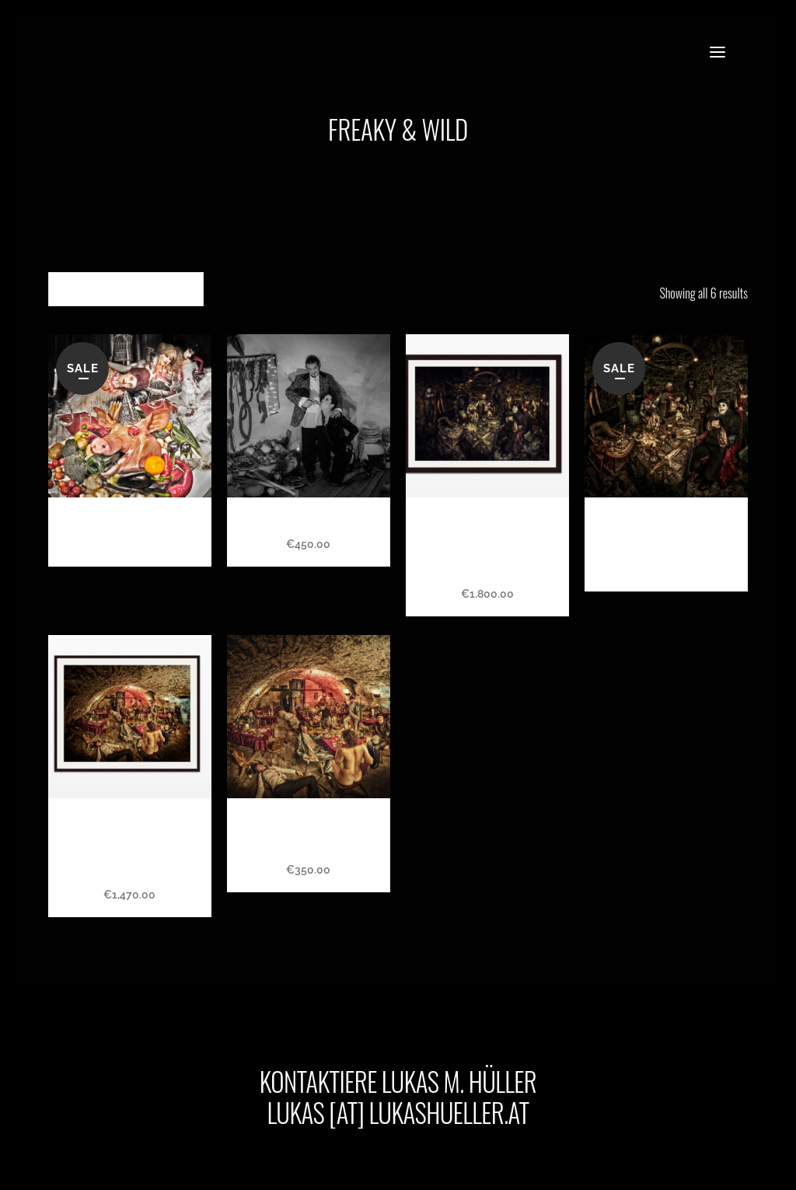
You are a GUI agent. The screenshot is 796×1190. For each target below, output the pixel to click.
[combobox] (126, 289)
